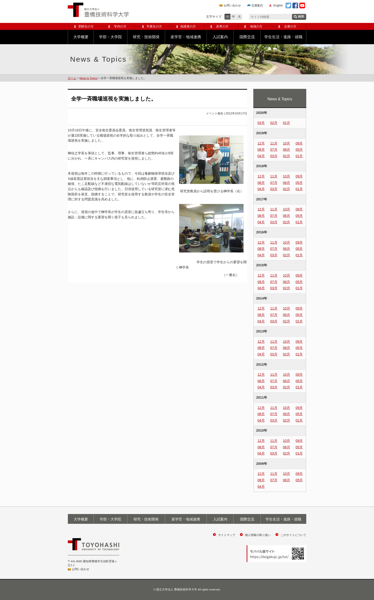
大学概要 (80, 37)
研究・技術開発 (146, 37)
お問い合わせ (232, 5)
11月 (273, 143)
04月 (261, 156)
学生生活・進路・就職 (283, 37)
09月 (299, 143)
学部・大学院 (110, 37)
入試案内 (220, 37)
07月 (273, 149)
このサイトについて (293, 535)
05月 (299, 149)
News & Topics (88, 78)
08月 (261, 149)
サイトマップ (226, 535)
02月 (273, 123)
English (278, 5)
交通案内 (257, 5)
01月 (286, 123)
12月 (261, 143)
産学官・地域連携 (186, 37)
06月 (286, 149)
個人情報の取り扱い (258, 535)
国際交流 (247, 37)
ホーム (72, 78)
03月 (261, 123)
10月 (286, 143)
